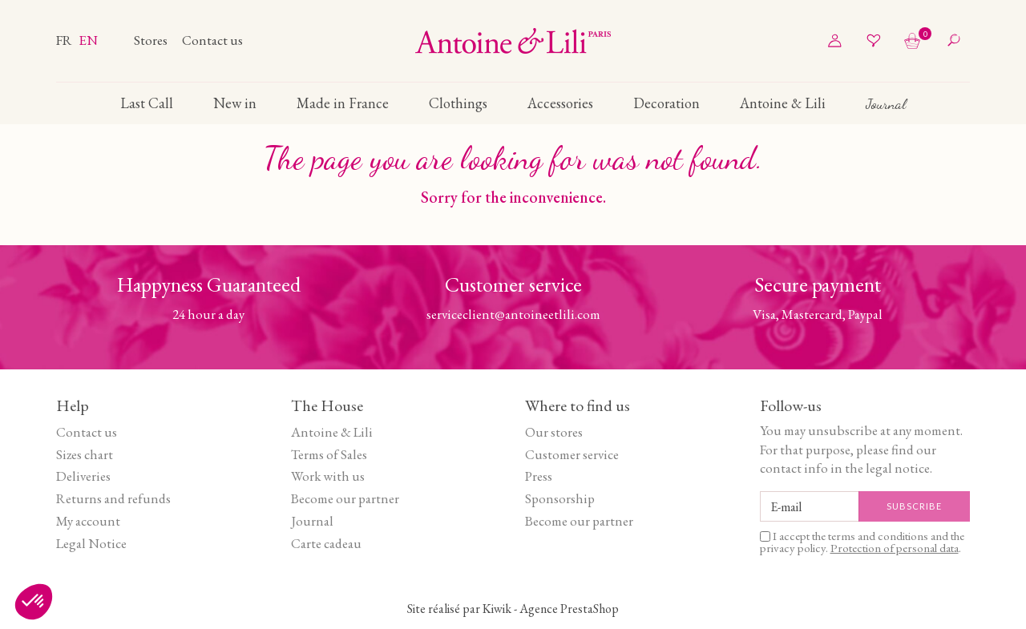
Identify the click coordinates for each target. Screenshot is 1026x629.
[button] (33, 602)
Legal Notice (91, 543)
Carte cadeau (326, 543)
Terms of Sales (329, 454)
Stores (152, 40)
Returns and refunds (113, 498)
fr (65, 40)
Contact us (212, 40)
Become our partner (345, 498)
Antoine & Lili (332, 432)
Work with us (328, 476)
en (88, 40)
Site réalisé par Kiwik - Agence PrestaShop (513, 608)
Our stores (554, 432)
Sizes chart (84, 454)
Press (538, 476)
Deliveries (83, 476)
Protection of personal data (894, 547)
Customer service (572, 454)
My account (88, 521)
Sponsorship (560, 498)
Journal (312, 521)
